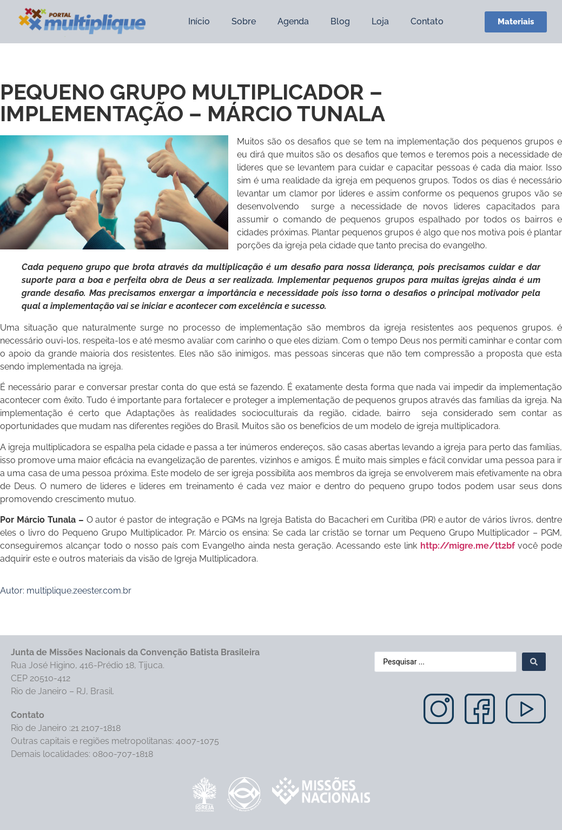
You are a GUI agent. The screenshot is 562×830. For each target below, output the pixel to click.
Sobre (244, 21)
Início (199, 21)
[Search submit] (534, 662)
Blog (340, 21)
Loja (380, 21)
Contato (427, 21)
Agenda (293, 21)
